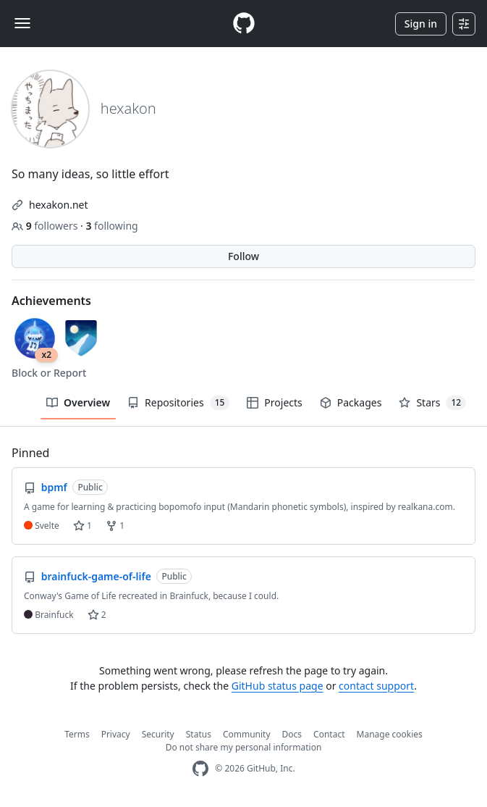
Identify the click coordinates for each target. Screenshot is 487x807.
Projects (274, 402)
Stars (432, 403)
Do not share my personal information (244, 747)
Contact (328, 734)
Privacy (115, 734)
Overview (78, 402)
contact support (376, 686)
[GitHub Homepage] (200, 769)
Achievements (51, 301)
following (111, 226)
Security (158, 734)
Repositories (178, 403)
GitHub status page (277, 686)
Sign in (421, 23)
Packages (351, 402)
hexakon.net (58, 205)
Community (247, 734)
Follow (243, 256)
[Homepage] (243, 23)
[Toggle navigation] (22, 23)
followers (46, 226)
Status (198, 734)
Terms (77, 734)
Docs (292, 734)
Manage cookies (390, 734)
